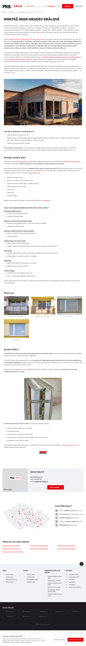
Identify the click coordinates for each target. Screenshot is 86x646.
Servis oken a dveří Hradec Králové (13, 552)
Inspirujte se (72, 584)
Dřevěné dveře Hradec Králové (11, 549)
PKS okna (69, 570)
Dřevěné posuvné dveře (54, 587)
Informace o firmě (73, 574)
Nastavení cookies (68, 643)
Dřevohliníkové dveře (32, 579)
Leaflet (13, 491)
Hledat (59, 6)
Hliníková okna (10, 582)
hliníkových (39, 39)
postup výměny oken (34, 173)
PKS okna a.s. (43, 611)
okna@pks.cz (51, 6)
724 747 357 (38, 479)
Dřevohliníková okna (11, 579)
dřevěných (19, 39)
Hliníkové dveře (31, 582)
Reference (71, 579)
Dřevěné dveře (31, 577)
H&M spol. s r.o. (43, 616)
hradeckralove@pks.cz (41, 481)
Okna (4, 570)
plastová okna (22, 161)
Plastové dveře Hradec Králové (39, 545)
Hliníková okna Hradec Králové (39, 549)
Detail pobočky (55, 487)
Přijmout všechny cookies (75, 639)
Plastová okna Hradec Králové (11, 545)
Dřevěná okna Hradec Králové (66, 545)
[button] (15, 478)
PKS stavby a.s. (26, 611)
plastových (12, 39)
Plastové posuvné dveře (54, 580)
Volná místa (72, 582)
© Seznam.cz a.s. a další (21, 491)
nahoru (81, 564)
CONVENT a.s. (76, 611)
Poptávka (68, 6)
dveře (37, 369)
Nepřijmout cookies (59, 639)
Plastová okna (9, 574)
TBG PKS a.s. (10, 616)
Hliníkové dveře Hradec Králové (67, 549)
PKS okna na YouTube (44, 624)
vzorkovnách (69, 445)
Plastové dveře (31, 574)
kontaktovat (46, 200)
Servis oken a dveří (74, 577)
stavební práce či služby (74, 161)
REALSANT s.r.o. (26, 616)
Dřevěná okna (9, 577)
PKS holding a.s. (10, 611)
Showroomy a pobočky (75, 587)
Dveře (26, 570)
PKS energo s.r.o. (59, 611)
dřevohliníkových (27, 39)
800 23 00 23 (31, 6)
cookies (42, 638)
